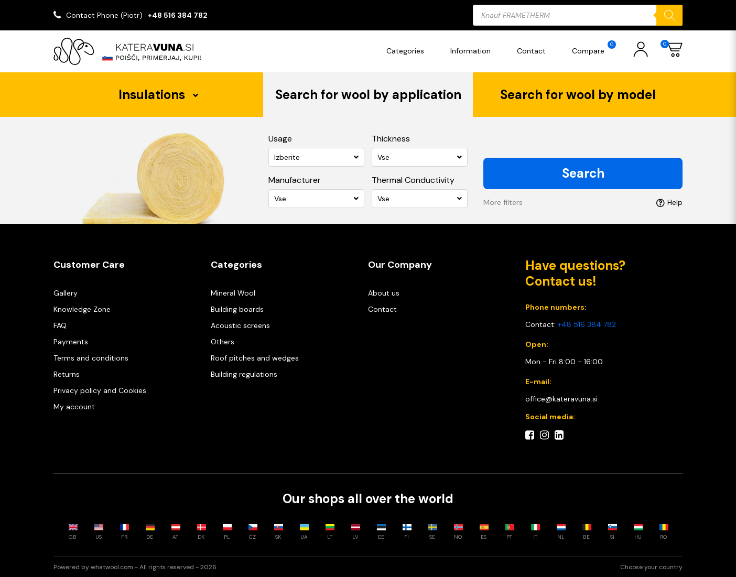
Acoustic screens (240, 325)
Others (222, 341)
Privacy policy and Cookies (99, 390)
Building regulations (244, 374)
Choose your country (651, 567)
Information (470, 51)
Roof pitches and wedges (255, 358)
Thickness (391, 138)
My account (74, 406)
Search (583, 173)
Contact (531, 51)
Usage (280, 138)
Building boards (237, 309)
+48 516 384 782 (178, 15)
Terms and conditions (90, 358)
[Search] (669, 15)
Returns (66, 374)
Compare (594, 48)
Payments (70, 341)
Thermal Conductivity (413, 180)
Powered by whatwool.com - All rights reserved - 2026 (135, 567)
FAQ (60, 325)
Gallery (65, 293)
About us (383, 293)
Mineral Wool (233, 293)
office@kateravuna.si (561, 399)
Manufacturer (294, 180)
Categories (405, 51)
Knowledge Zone (82, 309)
